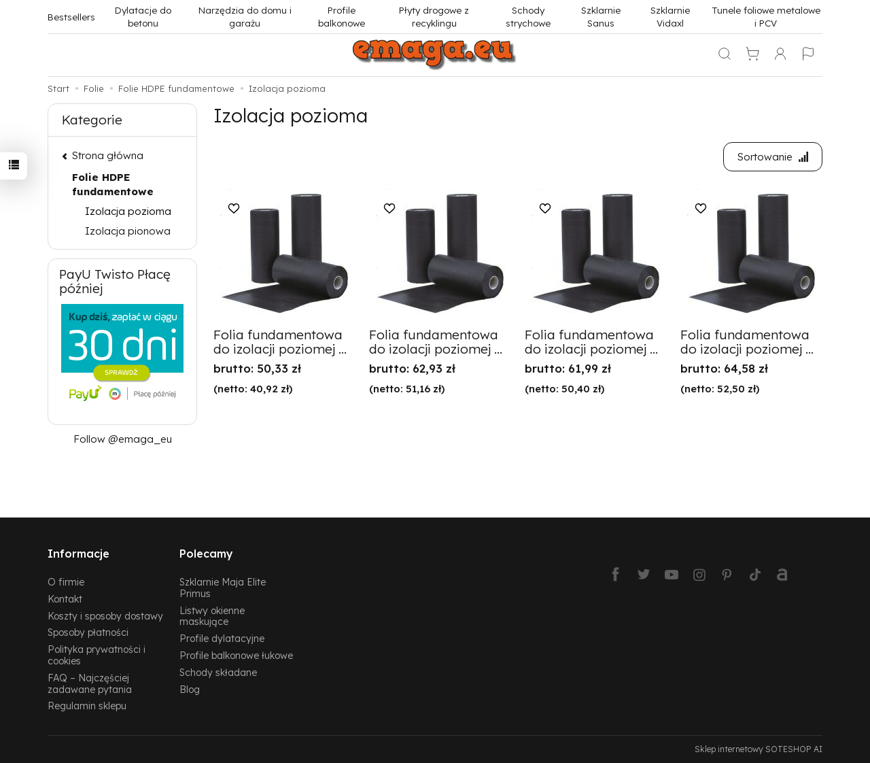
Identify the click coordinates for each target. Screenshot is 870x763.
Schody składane (218, 672)
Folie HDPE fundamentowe (113, 184)
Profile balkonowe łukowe (236, 655)
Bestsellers (71, 16)
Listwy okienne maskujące (212, 616)
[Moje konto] (780, 55)
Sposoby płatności (88, 632)
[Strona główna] (435, 55)
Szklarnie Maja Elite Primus (222, 587)
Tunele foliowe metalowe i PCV (766, 16)
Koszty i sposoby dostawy (105, 616)
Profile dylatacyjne (221, 638)
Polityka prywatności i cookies (96, 654)
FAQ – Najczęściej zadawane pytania (90, 683)
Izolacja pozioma (128, 211)
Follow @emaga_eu (122, 439)
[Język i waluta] (808, 55)
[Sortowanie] (772, 156)
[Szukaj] (724, 55)
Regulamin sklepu (87, 705)
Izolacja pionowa (128, 230)
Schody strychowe (528, 16)
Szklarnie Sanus (601, 16)
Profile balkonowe (341, 16)
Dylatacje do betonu (143, 16)
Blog (189, 689)
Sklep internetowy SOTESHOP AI (758, 749)
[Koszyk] (752, 55)
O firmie (66, 582)
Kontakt (65, 599)
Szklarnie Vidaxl (670, 16)
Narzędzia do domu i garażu (245, 16)
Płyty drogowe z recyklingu (434, 16)
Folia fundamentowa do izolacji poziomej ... (280, 341)
